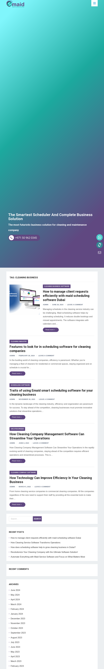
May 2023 (15, 652)
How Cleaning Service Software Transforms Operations (35, 542)
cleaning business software (58, 286)
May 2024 (15, 595)
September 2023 (18, 633)
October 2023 (17, 628)
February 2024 (17, 609)
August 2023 (16, 637)
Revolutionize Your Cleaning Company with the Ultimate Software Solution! (44, 552)
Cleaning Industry (19, 341)
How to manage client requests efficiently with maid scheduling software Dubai (68, 296)
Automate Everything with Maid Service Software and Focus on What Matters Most (48, 557)
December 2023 (18, 618)
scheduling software (20, 385)
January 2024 (17, 614)
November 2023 (18, 623)
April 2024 (15, 599)
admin (47, 304)
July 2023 (15, 642)
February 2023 (17, 666)
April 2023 (15, 656)
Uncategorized (17, 429)
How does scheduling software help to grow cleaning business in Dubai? (43, 547)
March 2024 (16, 604)
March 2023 (16, 661)
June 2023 (15, 647)
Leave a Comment (76, 304)
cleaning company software (23, 472)
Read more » (51, 330)
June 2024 (15, 590)
